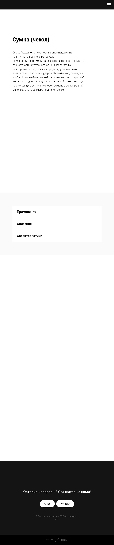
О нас (47, 503)
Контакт (65, 503)
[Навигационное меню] (109, 4)
